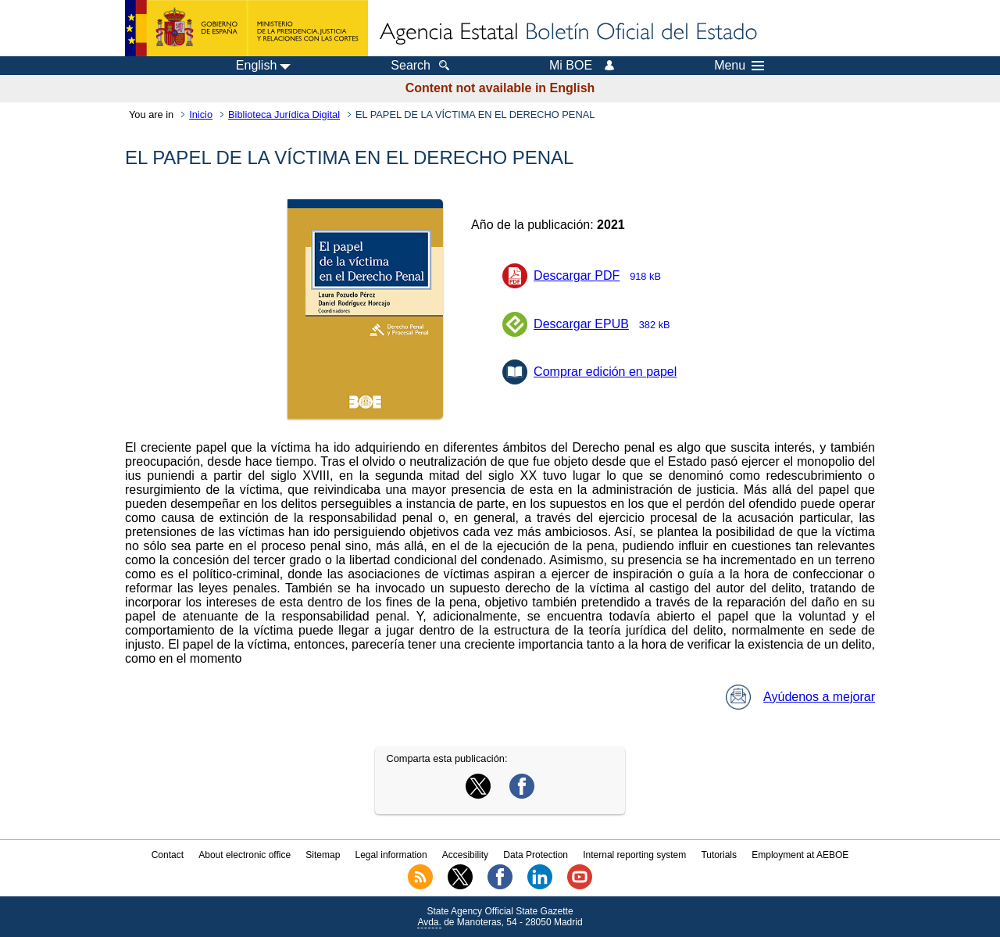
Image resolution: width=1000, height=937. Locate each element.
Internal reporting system (634, 854)
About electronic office (244, 854)
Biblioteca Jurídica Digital (284, 114)
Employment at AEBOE (800, 854)
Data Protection (535, 854)
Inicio (200, 114)
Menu (739, 65)
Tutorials (719, 854)
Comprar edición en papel (605, 371)
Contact (168, 854)
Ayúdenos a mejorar (800, 696)
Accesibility (465, 854)
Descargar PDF (602, 275)
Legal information (391, 854)
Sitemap (322, 854)
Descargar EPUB (607, 324)
